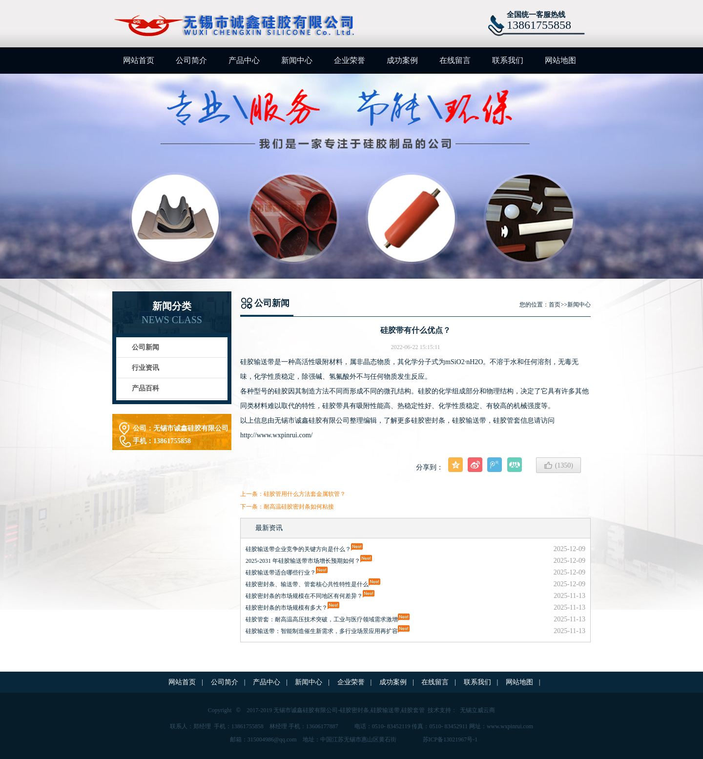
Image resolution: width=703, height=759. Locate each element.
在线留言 (455, 60)
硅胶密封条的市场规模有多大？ (287, 607)
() (558, 465)
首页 (554, 304)
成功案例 (402, 60)
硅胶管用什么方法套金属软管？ (305, 494)
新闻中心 (296, 60)
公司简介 (191, 60)
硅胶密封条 (354, 710)
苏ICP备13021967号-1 (450, 739)
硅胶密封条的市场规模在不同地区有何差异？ (304, 596)
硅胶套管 (413, 710)
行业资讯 (145, 367)
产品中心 (244, 60)
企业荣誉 (349, 60)
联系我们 (507, 60)
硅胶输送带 (469, 420)
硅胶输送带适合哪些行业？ (281, 572)
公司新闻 (145, 347)
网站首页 (138, 60)
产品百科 (145, 388)
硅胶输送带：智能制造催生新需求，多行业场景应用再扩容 (322, 631)
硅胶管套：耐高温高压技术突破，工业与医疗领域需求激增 (322, 619)
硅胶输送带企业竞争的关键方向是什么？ (298, 549)
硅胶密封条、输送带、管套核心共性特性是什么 (307, 584)
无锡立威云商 (477, 710)
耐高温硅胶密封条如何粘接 (299, 506)
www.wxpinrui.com (510, 726)
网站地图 (560, 60)
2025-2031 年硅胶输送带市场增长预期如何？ (303, 560)
